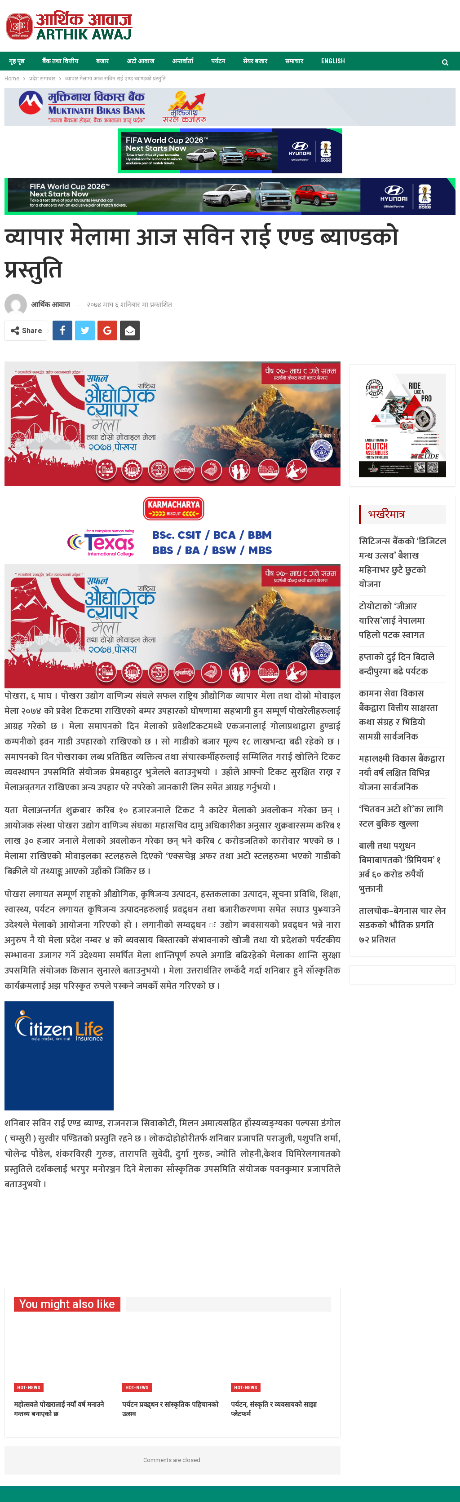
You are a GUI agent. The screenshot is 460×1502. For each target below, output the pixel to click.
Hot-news (28, 1388)
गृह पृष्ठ (16, 61)
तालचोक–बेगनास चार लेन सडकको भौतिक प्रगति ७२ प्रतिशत (402, 925)
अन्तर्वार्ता (182, 61)
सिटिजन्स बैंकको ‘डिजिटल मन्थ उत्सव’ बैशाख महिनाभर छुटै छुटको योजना (402, 563)
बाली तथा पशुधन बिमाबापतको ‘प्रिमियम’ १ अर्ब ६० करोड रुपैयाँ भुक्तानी (400, 867)
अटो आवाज (140, 61)
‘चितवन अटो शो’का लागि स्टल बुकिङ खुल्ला (401, 817)
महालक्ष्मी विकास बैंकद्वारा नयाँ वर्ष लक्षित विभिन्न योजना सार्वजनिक (402, 773)
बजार (102, 61)
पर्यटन (218, 61)
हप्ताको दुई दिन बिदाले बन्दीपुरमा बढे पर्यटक (396, 664)
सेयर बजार (255, 61)
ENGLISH (333, 61)
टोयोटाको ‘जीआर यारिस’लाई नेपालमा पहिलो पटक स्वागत (392, 621)
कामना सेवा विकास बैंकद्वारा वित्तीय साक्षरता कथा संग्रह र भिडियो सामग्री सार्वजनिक (398, 715)
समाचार (294, 61)
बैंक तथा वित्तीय (60, 61)
